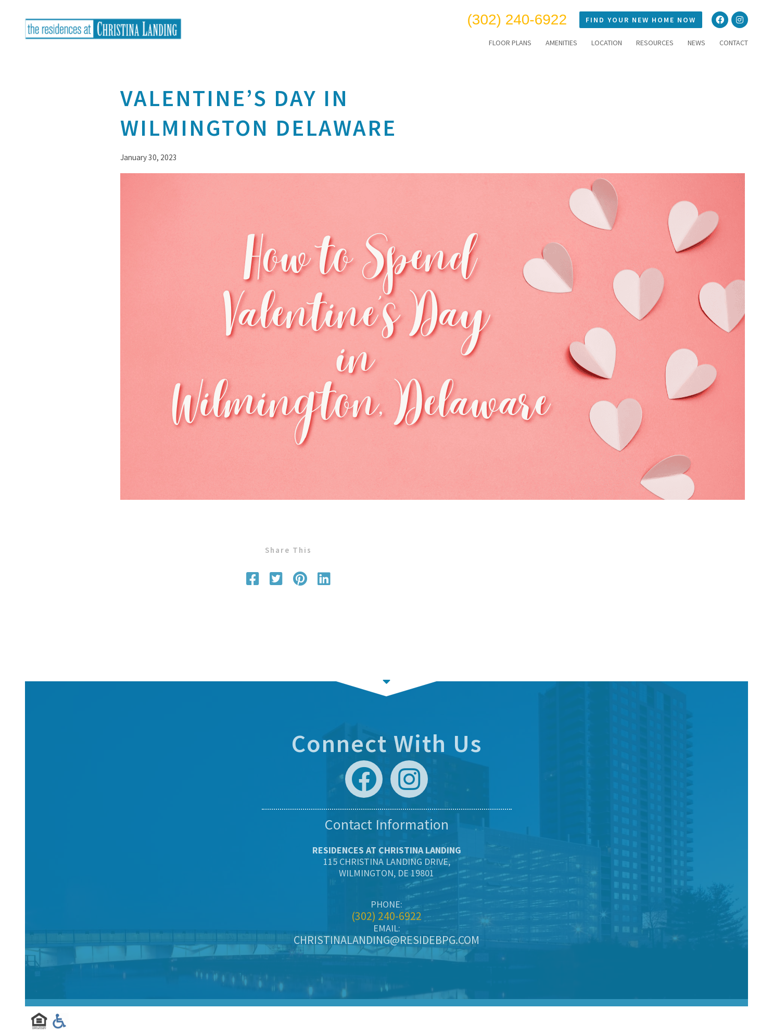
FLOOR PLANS (510, 42)
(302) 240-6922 (517, 19)
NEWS (696, 42)
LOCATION (606, 42)
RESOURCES (655, 42)
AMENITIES (561, 42)
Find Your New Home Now (641, 19)
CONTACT (733, 42)
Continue (387, 681)
